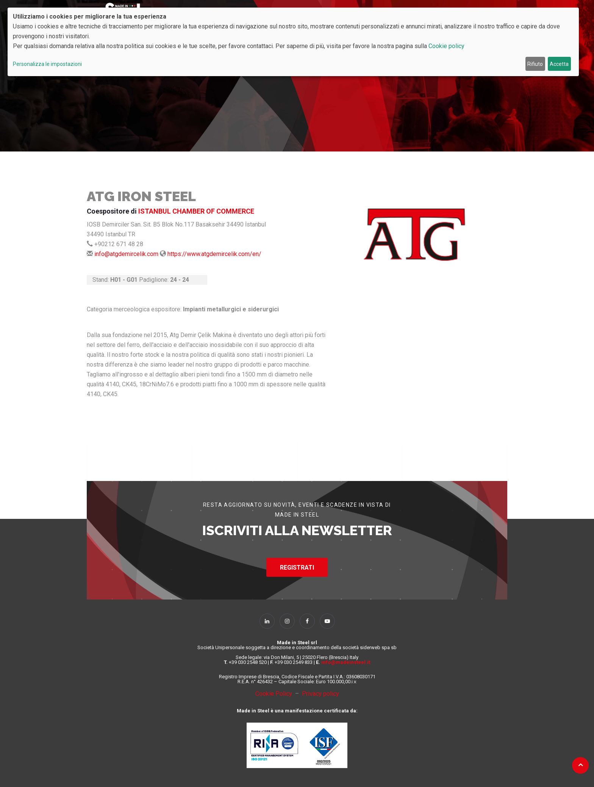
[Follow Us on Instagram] (287, 621)
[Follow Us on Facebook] (307, 621)
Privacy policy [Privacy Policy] (320, 693)
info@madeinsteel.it (345, 662)
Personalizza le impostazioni (47, 64)
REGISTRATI (297, 567)
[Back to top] (580, 764)
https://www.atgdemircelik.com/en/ (214, 254)
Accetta (559, 64)
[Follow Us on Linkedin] (267, 621)
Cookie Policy (275, 693)
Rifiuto (535, 64)
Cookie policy (446, 46)
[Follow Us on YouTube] (327, 621)
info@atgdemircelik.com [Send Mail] (126, 254)
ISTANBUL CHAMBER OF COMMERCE (196, 211)
